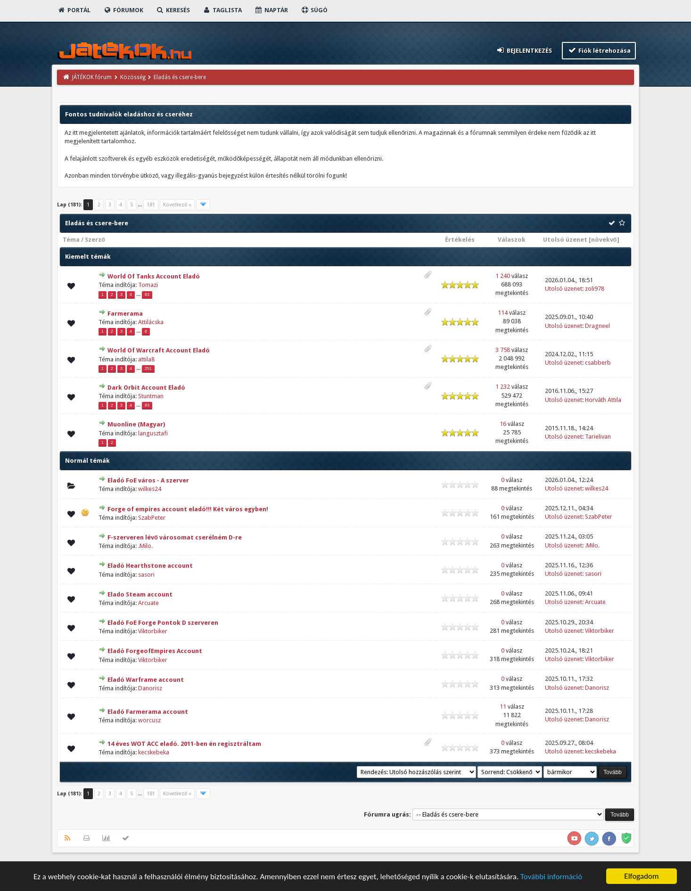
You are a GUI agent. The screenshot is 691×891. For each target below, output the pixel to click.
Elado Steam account (140, 594)
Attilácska (151, 322)
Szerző (95, 239)
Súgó (314, 10)
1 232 (502, 386)
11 (503, 706)
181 (151, 205)
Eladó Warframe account (145, 679)
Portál (74, 10)
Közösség (133, 77)
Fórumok (123, 10)
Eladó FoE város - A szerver (148, 480)
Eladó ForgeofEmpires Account (154, 650)
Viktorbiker (152, 631)
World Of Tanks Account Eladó (153, 276)
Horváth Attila (603, 399)
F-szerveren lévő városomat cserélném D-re (174, 537)
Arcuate (148, 602)
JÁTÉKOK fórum (92, 77)
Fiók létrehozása (599, 50)
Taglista (222, 10)
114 (503, 312)
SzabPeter (151, 517)
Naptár (271, 10)
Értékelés (460, 239)
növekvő (604, 239)
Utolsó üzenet (565, 239)
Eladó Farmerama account (147, 711)
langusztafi (153, 433)
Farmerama (125, 313)
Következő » (177, 205)
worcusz (149, 720)
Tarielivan (598, 436)
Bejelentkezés (524, 50)
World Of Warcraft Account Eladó (158, 350)
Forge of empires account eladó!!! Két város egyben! (187, 509)
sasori (146, 574)
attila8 (146, 359)
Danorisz (150, 688)
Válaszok (512, 239)
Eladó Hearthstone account (150, 565)
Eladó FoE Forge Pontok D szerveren (162, 622)
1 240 (502, 275)
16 (503, 423)
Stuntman (151, 396)
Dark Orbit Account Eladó (146, 387)
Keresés (173, 10)
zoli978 (594, 288)
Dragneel (597, 325)
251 (148, 368)
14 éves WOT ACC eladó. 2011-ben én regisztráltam (184, 743)
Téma (71, 239)
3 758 (502, 349)
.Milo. (145, 545)
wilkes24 (149, 488)
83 (147, 294)
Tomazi (148, 284)
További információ (551, 877)
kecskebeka (153, 752)
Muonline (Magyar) (136, 424)
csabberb (598, 362)
